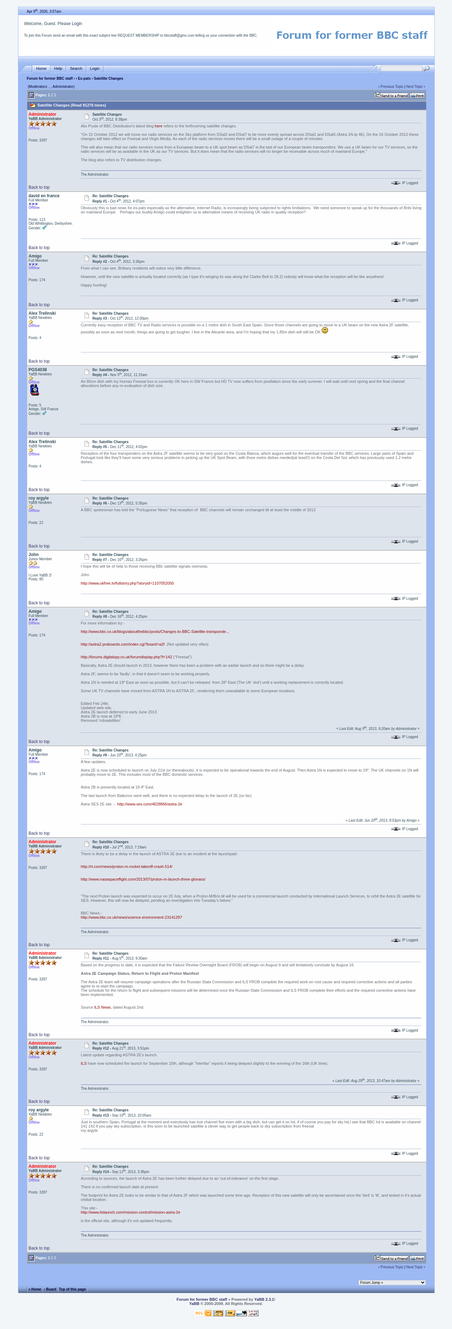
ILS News (102, 1007)
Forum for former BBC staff (50, 78)
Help (58, 68)
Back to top (39, 187)
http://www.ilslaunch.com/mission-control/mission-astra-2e (130, 1212)
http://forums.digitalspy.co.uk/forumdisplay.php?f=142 (126, 657)
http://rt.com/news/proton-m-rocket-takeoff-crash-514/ (127, 866)
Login (77, 23)
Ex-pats (84, 78)
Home (41, 68)
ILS (84, 1063)
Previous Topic (392, 87)
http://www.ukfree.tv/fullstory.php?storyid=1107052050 (127, 583)
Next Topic (414, 87)
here (158, 126)
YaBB (194, 1303)
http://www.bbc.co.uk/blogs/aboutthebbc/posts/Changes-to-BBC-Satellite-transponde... (155, 631)
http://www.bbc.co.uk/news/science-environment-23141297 (131, 917)
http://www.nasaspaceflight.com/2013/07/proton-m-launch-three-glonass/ (143, 879)
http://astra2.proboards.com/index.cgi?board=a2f (123, 644)
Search (76, 68)
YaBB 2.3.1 (264, 1299)
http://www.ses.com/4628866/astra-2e (149, 804)
